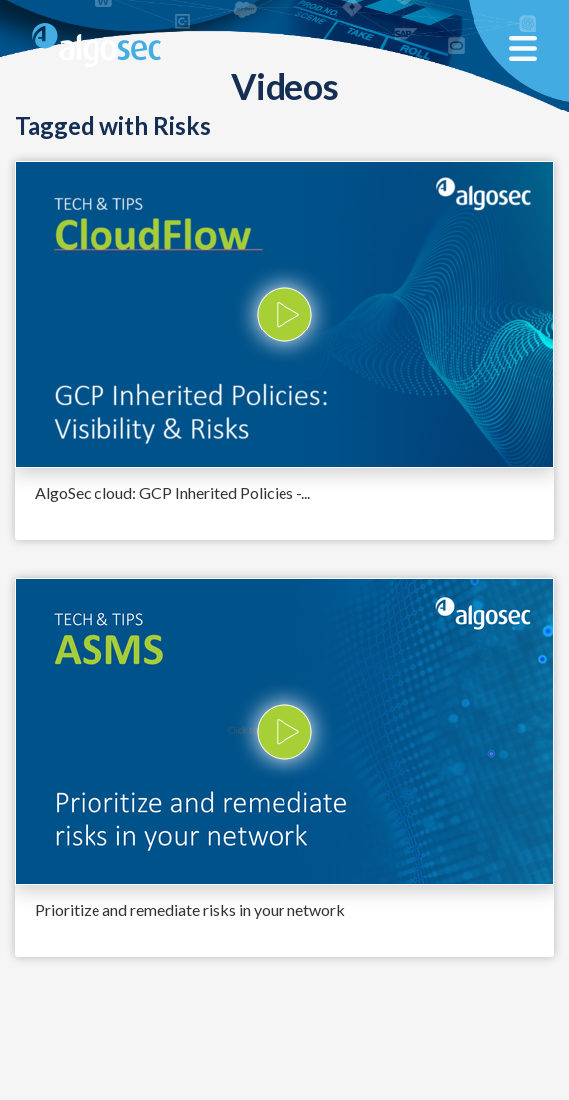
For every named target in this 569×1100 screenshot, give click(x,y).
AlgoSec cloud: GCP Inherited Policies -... (172, 492)
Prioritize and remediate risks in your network (190, 909)
